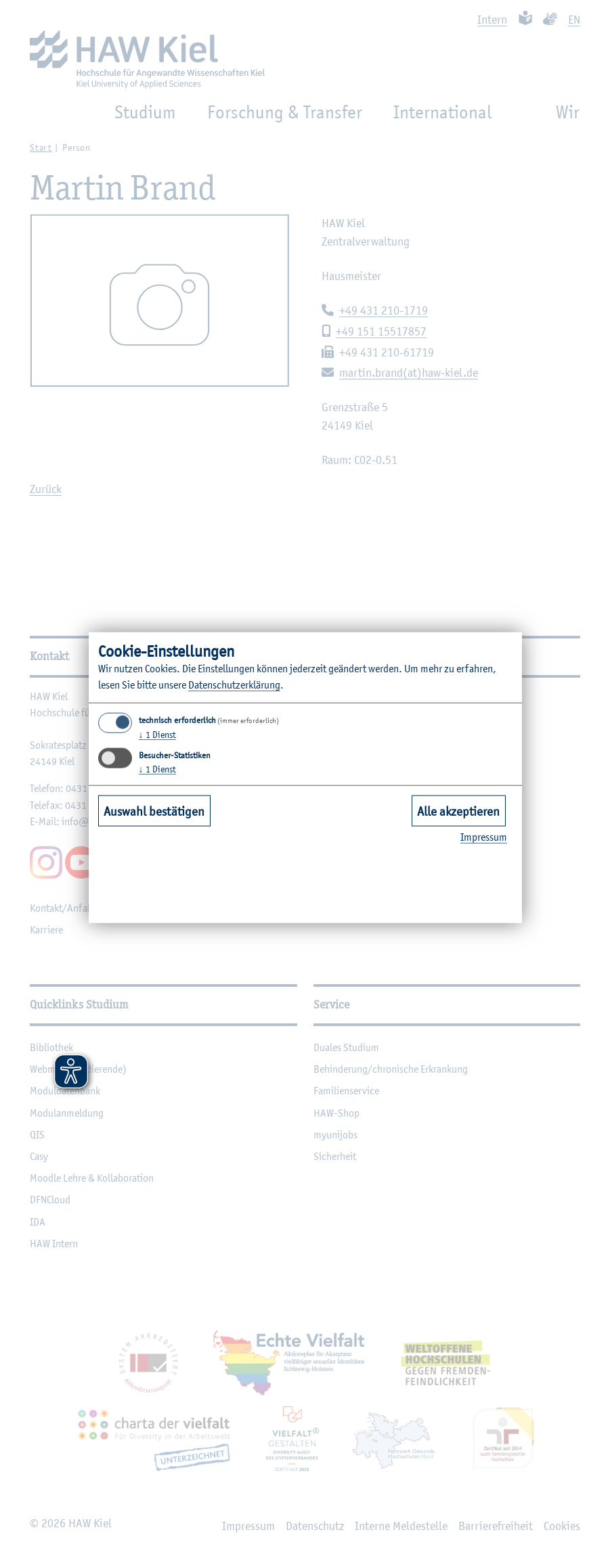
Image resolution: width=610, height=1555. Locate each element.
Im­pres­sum (483, 837)
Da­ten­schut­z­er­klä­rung (234, 684)
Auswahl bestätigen (154, 810)
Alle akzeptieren (458, 810)
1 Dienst (157, 734)
